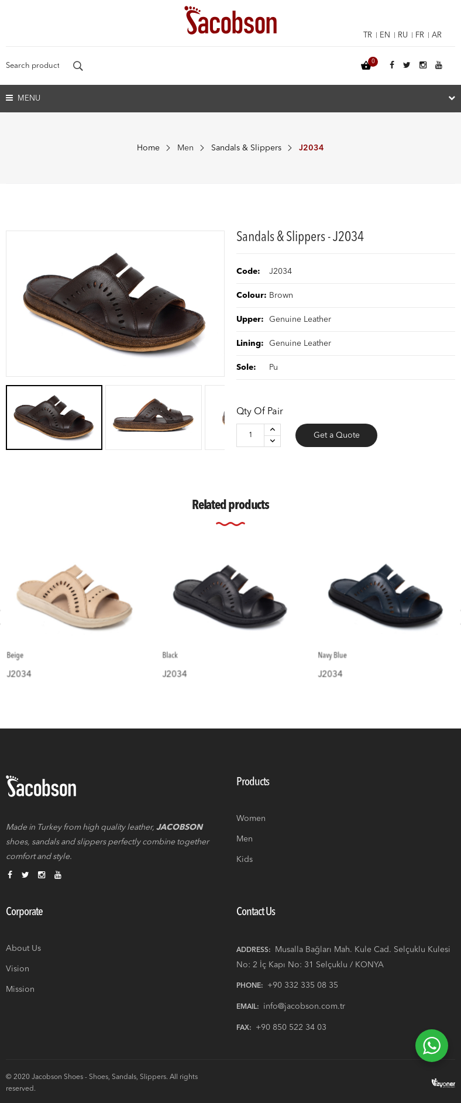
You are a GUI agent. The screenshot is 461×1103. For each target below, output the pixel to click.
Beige (28, 647)
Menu (23, 98)
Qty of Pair (259, 412)
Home (148, 148)
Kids (244, 859)
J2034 (30, 662)
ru (403, 35)
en (385, 35)
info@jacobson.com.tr (304, 1006)
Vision (17, 969)
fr (419, 35)
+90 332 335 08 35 (302, 985)
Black (182, 647)
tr (367, 35)
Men (185, 148)
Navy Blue (343, 647)
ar (437, 35)
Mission (20, 989)
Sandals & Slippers (246, 148)
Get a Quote (337, 435)
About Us (23, 948)
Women (251, 819)
